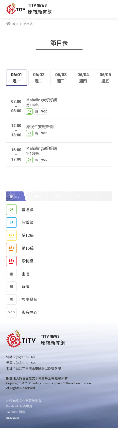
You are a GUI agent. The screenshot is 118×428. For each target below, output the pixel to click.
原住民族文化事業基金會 (23, 400)
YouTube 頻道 (15, 412)
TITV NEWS (37, 5)
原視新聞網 (40, 11)
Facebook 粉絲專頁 (19, 406)
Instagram (12, 417)
